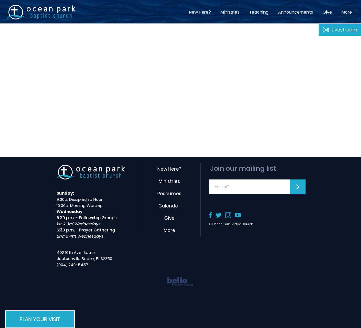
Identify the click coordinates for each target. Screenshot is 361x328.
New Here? (169, 169)
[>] (298, 186)
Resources (169, 193)
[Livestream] (340, 30)
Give (169, 218)
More (169, 230)
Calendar (169, 206)
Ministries (169, 181)
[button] (259, 12)
